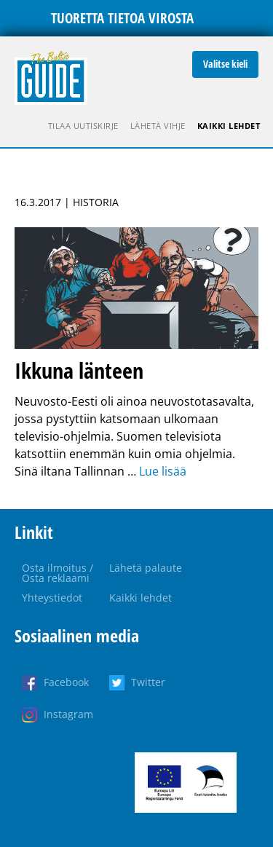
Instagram (68, 714)
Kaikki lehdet (229, 125)
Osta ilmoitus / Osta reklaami (57, 573)
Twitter (148, 682)
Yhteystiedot (52, 597)
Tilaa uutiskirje (83, 125)
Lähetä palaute (145, 568)
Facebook (66, 682)
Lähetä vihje (158, 125)
